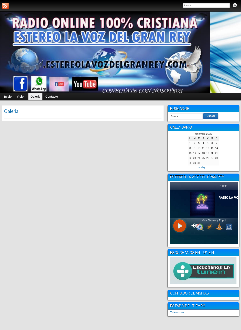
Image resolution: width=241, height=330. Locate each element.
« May (202, 167)
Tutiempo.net (177, 312)
